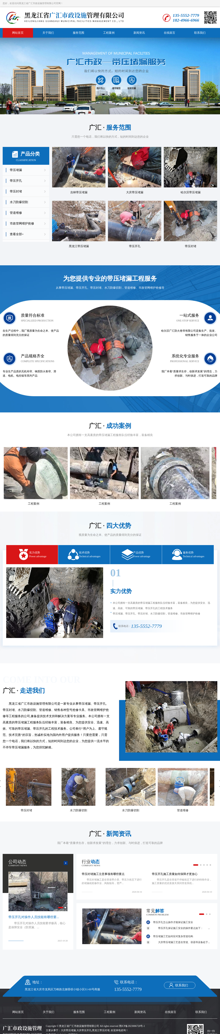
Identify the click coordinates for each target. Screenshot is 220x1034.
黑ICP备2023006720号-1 (132, 1026)
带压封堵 (16, 191)
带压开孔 (16, 180)
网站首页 (18, 32)
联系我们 (200, 32)
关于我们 (48, 32)
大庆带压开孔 (84, 1030)
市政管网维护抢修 (22, 223)
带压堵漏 (16, 170)
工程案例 (109, 32)
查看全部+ (17, 234)
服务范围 (78, 32)
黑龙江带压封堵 (101, 1030)
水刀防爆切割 (19, 202)
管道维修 (16, 213)
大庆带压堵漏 (68, 1030)
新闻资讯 (139, 32)
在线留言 (169, 32)
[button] (195, 865)
